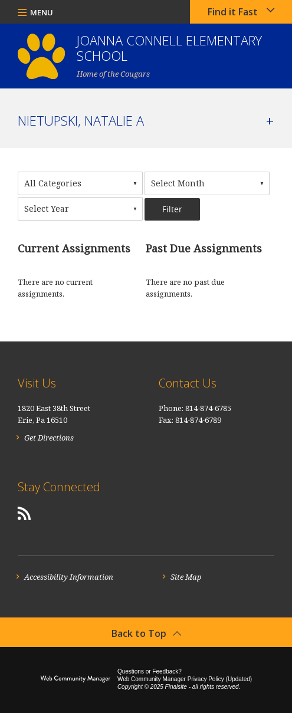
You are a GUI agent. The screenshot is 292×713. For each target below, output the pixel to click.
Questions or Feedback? (149, 671)
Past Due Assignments (204, 248)
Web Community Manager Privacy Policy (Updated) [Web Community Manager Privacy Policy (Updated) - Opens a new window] (184, 679)
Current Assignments (74, 248)
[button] (35, 12)
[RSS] (24, 513)
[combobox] (80, 183)
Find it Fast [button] (233, 11)
